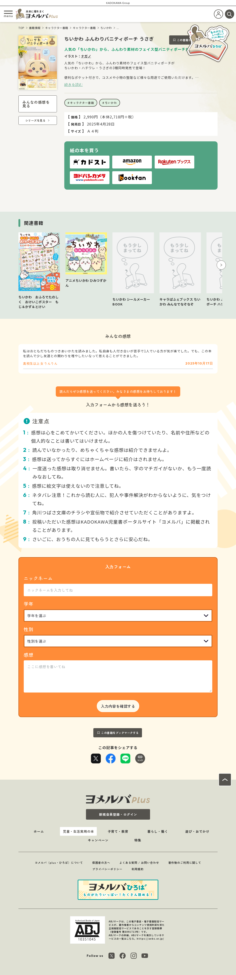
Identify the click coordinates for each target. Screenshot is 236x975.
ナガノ (86, 56)
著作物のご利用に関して (184, 862)
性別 (28, 629)
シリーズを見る (35, 120)
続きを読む (73, 84)
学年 (28, 603)
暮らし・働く (157, 831)
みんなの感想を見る (36, 103)
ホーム (39, 831)
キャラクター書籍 (56, 28)
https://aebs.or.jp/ (150, 938)
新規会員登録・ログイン (118, 814)
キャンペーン (98, 840)
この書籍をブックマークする (120, 733)
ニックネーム (38, 578)
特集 (137, 840)
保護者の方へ (101, 862)
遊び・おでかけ (197, 831)
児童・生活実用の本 (78, 831)
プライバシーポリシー (107, 869)
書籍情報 (35, 28)
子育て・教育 (118, 831)
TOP (21, 28)
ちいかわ (106, 28)
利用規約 (138, 869)
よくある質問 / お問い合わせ (139, 862)
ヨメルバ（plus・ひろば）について (59, 862)
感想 (28, 654)
